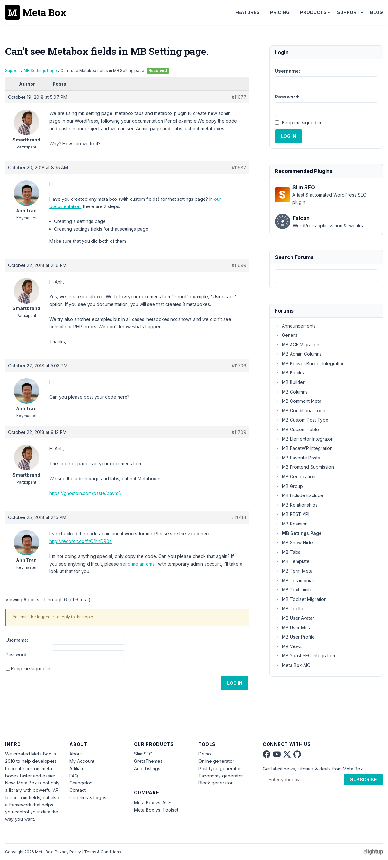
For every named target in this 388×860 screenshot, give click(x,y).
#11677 (239, 97)
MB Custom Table (297, 429)
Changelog (81, 782)
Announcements (295, 326)
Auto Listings (147, 768)
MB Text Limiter (294, 589)
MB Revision (291, 523)
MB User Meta (293, 627)
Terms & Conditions (102, 851)
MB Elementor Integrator (304, 439)
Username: (17, 640)
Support (348, 12)
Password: (16, 654)
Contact (77, 790)
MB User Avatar (294, 618)
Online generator (216, 761)
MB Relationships (296, 505)
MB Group (289, 486)
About (75, 753)
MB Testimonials (295, 580)
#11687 (239, 167)
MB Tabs (287, 552)
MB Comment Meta (298, 401)
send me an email (138, 564)
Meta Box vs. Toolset (156, 810)
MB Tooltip (290, 608)
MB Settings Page (40, 70)
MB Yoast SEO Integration (305, 655)
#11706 (239, 365)
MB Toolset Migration (301, 599)
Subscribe (363, 779)
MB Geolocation (295, 476)
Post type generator (219, 768)
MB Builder (290, 382)
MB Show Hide (294, 542)
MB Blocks (289, 372)
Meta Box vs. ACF (152, 802)
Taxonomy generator (220, 775)
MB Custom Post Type (301, 420)
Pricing (280, 12)
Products (313, 12)
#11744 (239, 517)
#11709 (239, 432)
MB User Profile (295, 637)
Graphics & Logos (87, 797)
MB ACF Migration (297, 344)
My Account (81, 761)
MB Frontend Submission (304, 467)
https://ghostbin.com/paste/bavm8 (85, 493)
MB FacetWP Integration (304, 448)
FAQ (73, 775)
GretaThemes (148, 761)
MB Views (289, 646)
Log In (234, 683)
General (286, 335)
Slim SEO (143, 753)
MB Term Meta (294, 571)
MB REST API (292, 514)
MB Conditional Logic (300, 410)
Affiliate (77, 768)
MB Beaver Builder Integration (310, 363)
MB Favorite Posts (297, 457)
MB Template (292, 561)
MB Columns (291, 391)
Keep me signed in (30, 668)
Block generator (215, 782)
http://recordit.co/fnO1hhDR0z (80, 541)
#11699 (239, 265)
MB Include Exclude (299, 495)
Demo (204, 753)
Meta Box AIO (293, 665)
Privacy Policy (68, 851)
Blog (376, 12)
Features (247, 12)
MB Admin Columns (298, 354)
